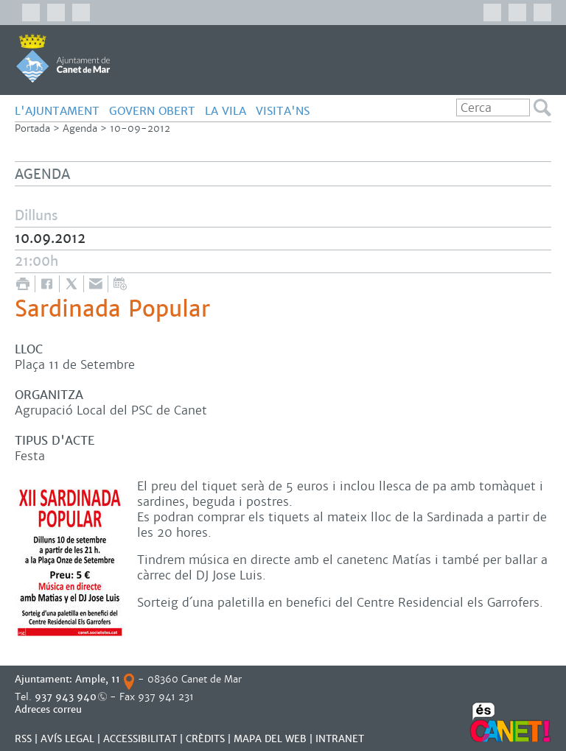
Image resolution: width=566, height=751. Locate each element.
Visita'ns (283, 111)
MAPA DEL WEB (270, 739)
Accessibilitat (140, 739)
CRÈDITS (205, 739)
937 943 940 (66, 697)
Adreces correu (50, 709)
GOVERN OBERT (152, 111)
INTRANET (339, 739)
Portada (32, 128)
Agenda (80, 128)
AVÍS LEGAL (67, 739)
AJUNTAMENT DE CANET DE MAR (63, 58)
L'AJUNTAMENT (57, 111)
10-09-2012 (140, 128)
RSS (23, 739)
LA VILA (225, 111)
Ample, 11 (97, 679)
